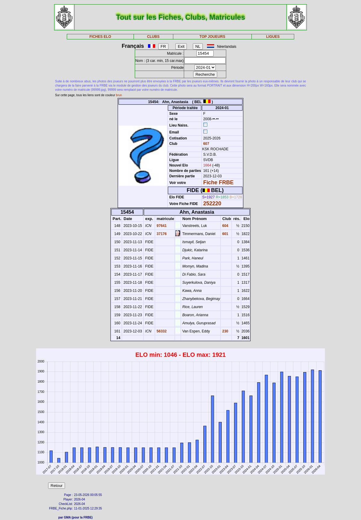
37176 (161, 234)
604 (224, 226)
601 (224, 234)
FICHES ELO (100, 37)
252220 (212, 203)
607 (205, 144)
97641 (161, 226)
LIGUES (273, 37)
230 (224, 331)
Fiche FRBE (218, 182)
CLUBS (153, 37)
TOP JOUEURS (212, 37)
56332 (161, 331)
